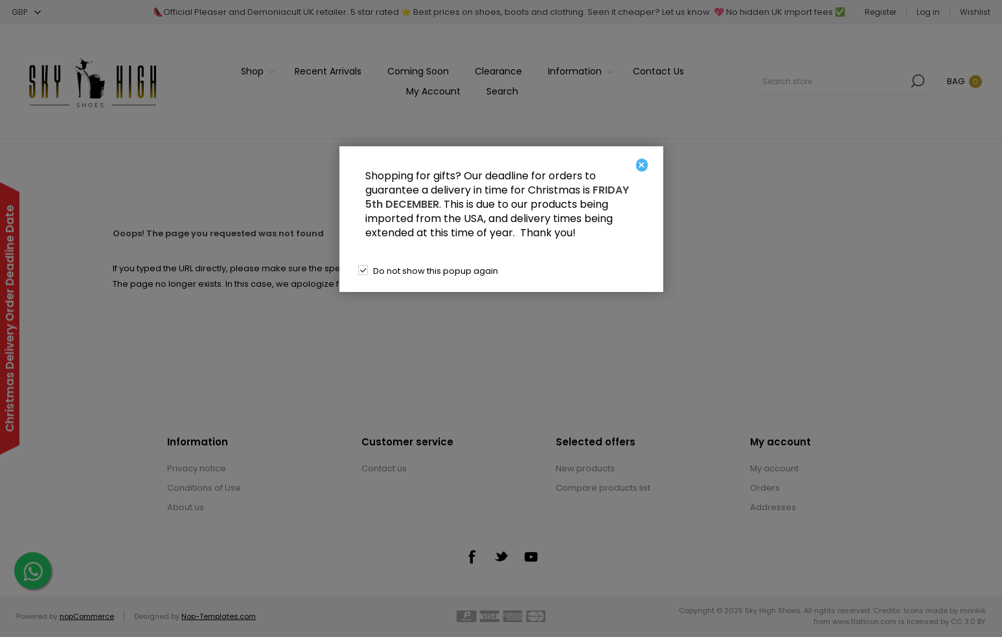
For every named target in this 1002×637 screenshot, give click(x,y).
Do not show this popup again (435, 271)
